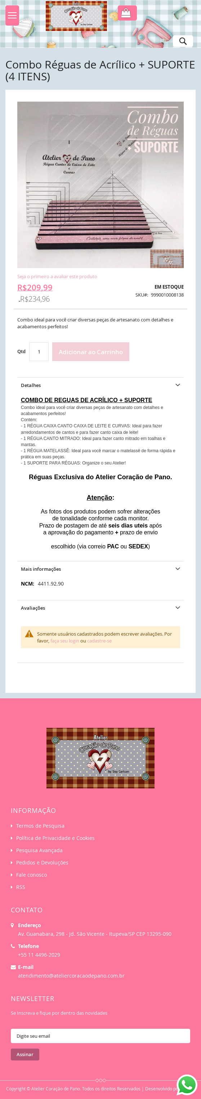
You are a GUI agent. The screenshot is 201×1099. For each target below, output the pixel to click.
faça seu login (64, 640)
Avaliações (33, 608)
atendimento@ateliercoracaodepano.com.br (71, 975)
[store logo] (73, 18)
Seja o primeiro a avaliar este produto (57, 276)
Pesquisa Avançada (39, 850)
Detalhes (31, 385)
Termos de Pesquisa (40, 825)
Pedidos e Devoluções (42, 862)
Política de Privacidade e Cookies (55, 838)
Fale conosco (31, 874)
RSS (20, 887)
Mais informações (41, 569)
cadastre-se (99, 640)
